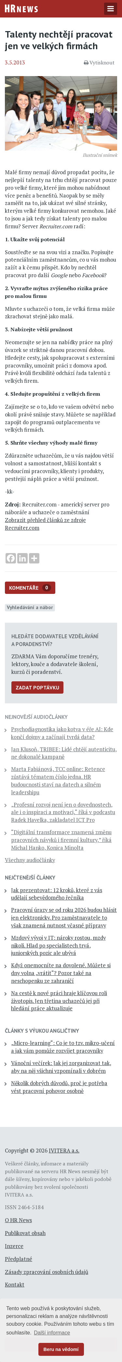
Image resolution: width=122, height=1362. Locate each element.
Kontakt (14, 1284)
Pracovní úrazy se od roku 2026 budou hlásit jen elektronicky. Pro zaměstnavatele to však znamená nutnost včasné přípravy (64, 917)
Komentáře (30, 588)
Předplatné (18, 1259)
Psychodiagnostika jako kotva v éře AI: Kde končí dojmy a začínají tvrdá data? (62, 733)
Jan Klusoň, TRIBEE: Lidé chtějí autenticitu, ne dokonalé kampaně (64, 753)
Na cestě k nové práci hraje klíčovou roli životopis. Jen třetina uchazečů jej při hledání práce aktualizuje (59, 1001)
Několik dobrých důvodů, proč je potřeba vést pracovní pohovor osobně (59, 1087)
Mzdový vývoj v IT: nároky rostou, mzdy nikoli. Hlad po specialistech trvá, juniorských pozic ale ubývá (58, 945)
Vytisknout (99, 62)
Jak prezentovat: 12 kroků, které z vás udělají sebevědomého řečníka (56, 894)
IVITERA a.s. (64, 1150)
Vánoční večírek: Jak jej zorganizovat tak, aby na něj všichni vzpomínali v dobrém (61, 1067)
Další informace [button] (52, 1332)
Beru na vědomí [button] (61, 1349)
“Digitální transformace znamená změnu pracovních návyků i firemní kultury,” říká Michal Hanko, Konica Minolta (61, 840)
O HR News (18, 1220)
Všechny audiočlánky (30, 860)
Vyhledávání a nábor (30, 607)
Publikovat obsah (25, 1233)
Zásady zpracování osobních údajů (46, 1272)
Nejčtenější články (30, 877)
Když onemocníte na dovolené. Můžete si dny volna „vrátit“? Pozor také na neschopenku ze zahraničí (61, 973)
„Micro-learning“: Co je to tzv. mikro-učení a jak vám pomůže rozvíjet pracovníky (63, 1046)
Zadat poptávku (37, 687)
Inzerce (14, 1246)
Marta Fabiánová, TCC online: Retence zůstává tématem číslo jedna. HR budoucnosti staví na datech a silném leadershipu (58, 781)
